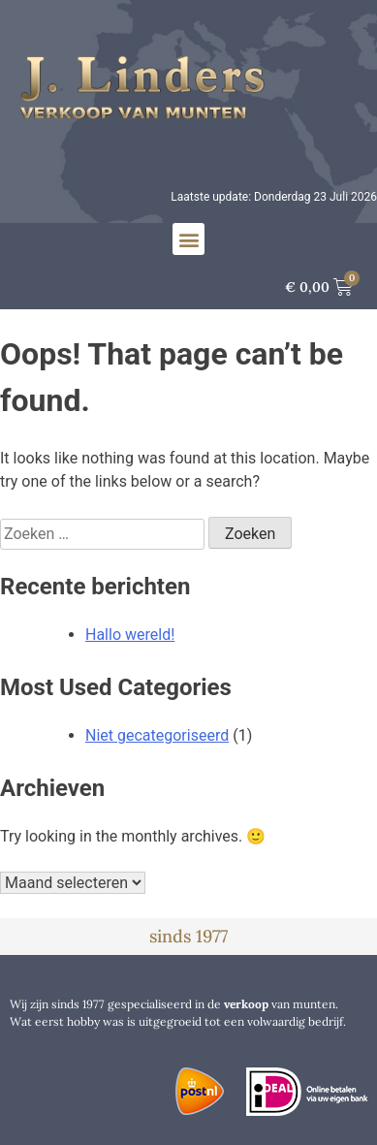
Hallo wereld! (129, 634)
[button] (188, 239)
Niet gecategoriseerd (157, 735)
